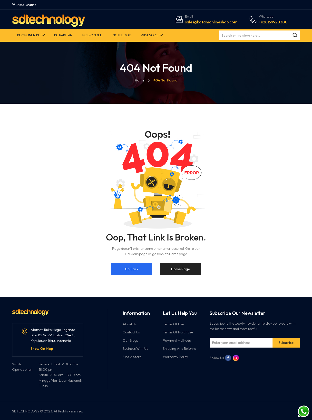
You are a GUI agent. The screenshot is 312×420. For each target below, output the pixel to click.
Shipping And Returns (179, 348)
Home (139, 80)
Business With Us (135, 348)
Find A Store (132, 357)
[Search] (295, 35)
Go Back (131, 269)
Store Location (26, 5)
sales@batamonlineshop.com (211, 22)
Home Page (180, 269)
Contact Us (131, 332)
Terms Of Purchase (178, 332)
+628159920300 (273, 22)
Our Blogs (130, 340)
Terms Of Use (173, 324)
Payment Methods (177, 340)
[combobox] (259, 35)
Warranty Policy (175, 357)
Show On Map (42, 348)
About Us (129, 324)
